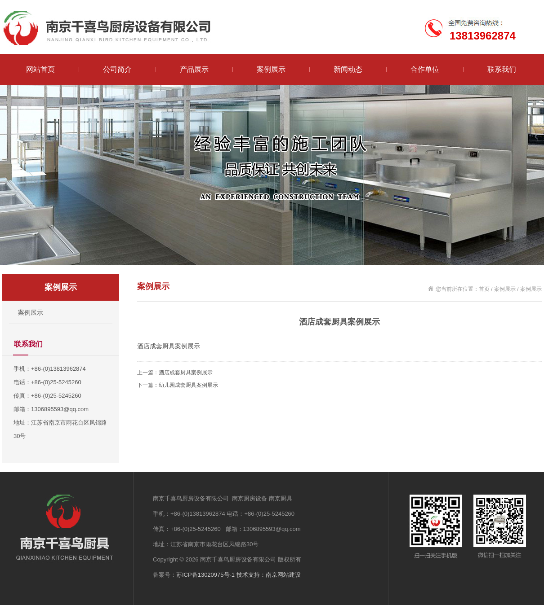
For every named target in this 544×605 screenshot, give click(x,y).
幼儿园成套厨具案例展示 (188, 385)
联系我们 (501, 69)
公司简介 (117, 69)
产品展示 (194, 69)
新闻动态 (348, 69)
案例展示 (271, 69)
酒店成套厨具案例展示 (186, 372)
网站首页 (40, 69)
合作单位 (424, 69)
